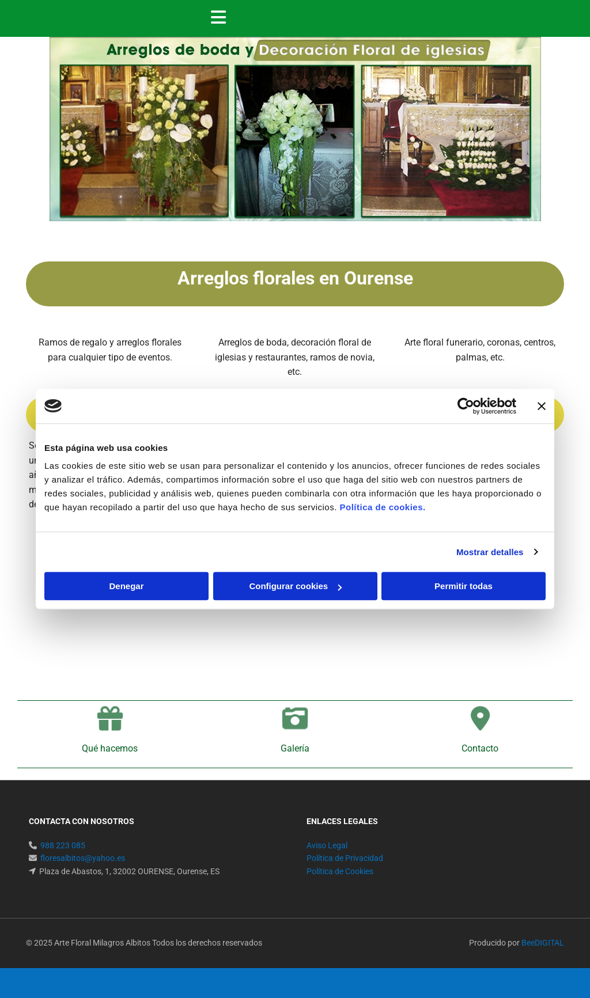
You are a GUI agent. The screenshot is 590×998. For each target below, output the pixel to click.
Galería (295, 748)
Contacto (480, 748)
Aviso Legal (327, 845)
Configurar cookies (295, 586)
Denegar (126, 586)
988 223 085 (62, 845)
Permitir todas (463, 586)
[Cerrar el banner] (542, 406)
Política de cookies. (382, 507)
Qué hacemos (110, 748)
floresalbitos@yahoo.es (82, 858)
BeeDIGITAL (542, 942)
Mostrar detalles (490, 552)
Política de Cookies (340, 871)
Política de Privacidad (345, 858)
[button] (392, 18)
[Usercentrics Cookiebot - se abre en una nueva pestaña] (465, 406)
